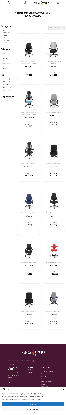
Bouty (43, 374)
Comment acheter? (13, 380)
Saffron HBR (29, 216)
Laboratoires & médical (8, 41)
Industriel (6, 38)
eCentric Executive (54, 167)
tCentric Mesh (28, 167)
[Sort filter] (56, 28)
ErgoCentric (44, 377)
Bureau (6, 35)
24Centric (29, 315)
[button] (63, 389)
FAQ (9, 383)
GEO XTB (54, 216)
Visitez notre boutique (14, 373)
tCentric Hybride (29, 118)
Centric (53, 67)
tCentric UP (53, 116)
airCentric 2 (28, 67)
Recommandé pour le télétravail (29, 63)
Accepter (33, 404)
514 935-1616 (11, 365)
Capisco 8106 (54, 266)
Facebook (30, 370)
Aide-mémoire (12, 385)
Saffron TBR (29, 266)
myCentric (53, 315)
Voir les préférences (33, 409)
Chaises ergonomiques (6, 32)
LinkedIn (30, 372)
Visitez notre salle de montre (13, 376)
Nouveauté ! (53, 63)
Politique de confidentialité (32, 413)
